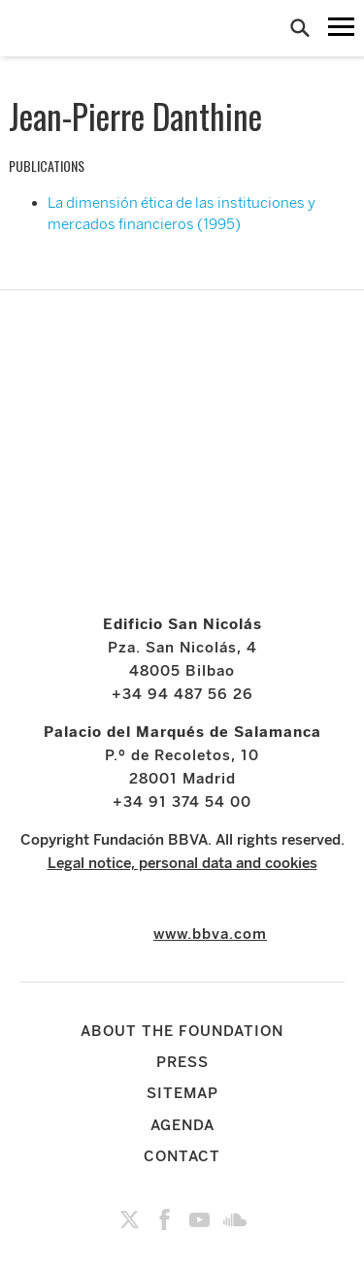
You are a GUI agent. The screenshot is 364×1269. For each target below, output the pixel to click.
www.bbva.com (210, 934)
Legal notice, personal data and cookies (182, 863)
